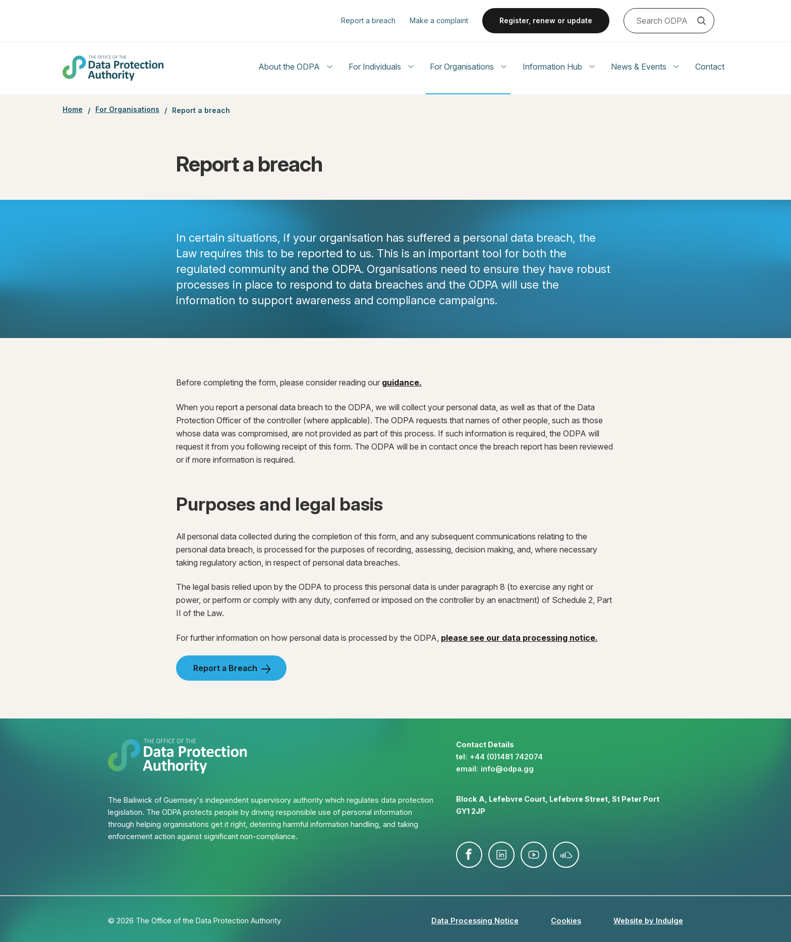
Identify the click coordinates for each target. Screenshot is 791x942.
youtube (534, 855)
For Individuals (381, 67)
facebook (469, 855)
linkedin (501, 855)
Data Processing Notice (475, 920)
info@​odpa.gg (507, 768)
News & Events (645, 67)
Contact (709, 67)
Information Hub (559, 67)
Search (701, 21)
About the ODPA (295, 67)
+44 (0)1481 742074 (506, 756)
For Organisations (468, 67)
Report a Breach (225, 668)
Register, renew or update (545, 20)
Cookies (566, 920)
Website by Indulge (648, 920)
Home (73, 109)
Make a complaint (439, 20)
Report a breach (368, 20)
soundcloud (566, 855)
